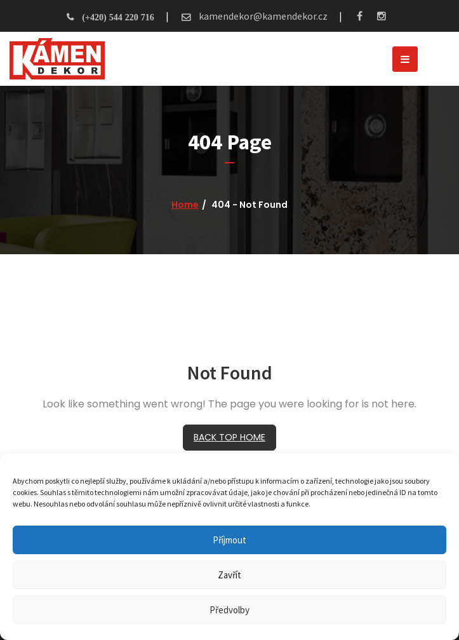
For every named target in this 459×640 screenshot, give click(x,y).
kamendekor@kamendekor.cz (262, 16)
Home (185, 204)
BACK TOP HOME (229, 437)
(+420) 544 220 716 (118, 17)
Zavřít (229, 575)
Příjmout (229, 540)
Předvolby (229, 610)
